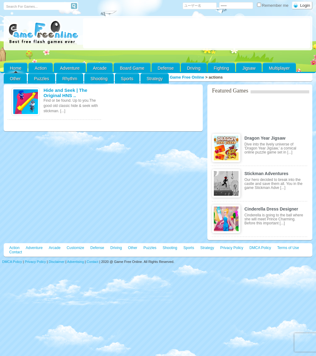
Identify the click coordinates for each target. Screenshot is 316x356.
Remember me (273, 5)
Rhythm (69, 78)
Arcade (99, 68)
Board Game (132, 68)
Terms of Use (288, 248)
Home (15, 68)
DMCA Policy (260, 248)
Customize (75, 248)
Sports (127, 78)
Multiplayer (279, 68)
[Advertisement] (196, 33)
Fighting (221, 68)
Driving (194, 68)
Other (132, 248)
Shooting (98, 78)
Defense (166, 68)
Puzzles (41, 78)
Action (41, 68)
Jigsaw (249, 68)
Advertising (75, 262)
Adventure (70, 68)
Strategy (155, 78)
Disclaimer (56, 262)
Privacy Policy (231, 248)
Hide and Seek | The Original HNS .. (65, 93)
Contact (15, 252)
